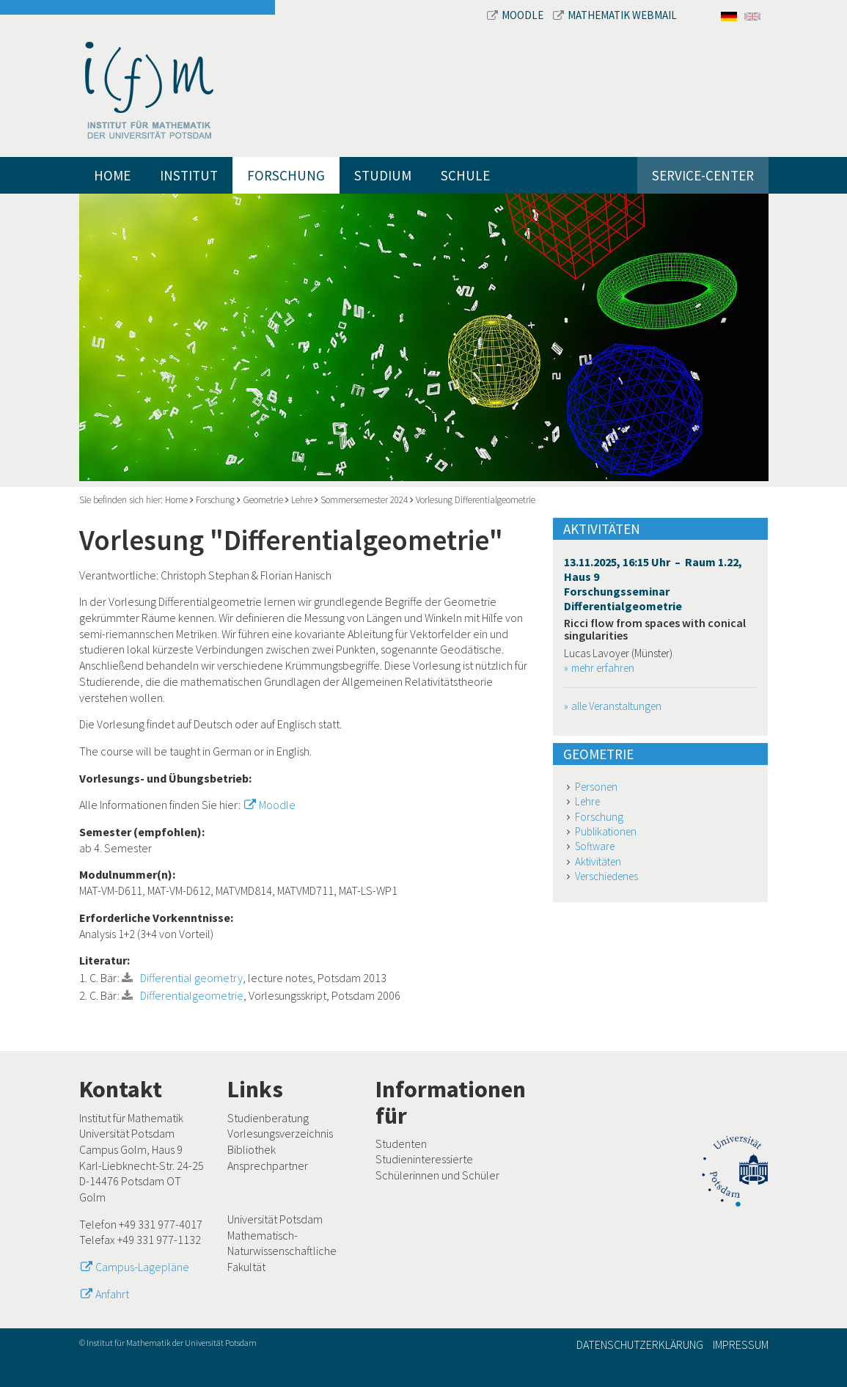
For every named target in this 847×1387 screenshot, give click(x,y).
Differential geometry (191, 977)
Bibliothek (251, 1149)
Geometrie (263, 500)
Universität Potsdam (275, 1219)
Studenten (401, 1143)
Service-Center (703, 175)
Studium (382, 175)
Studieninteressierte (424, 1159)
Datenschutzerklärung (639, 1344)
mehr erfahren (602, 668)
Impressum (741, 1344)
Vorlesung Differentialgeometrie (475, 500)
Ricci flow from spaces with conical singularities (655, 629)
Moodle (516, 15)
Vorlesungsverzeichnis (280, 1133)
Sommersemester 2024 (364, 500)
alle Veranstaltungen (616, 706)
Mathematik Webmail (615, 15)
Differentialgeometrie (191, 995)
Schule (465, 175)
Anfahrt (112, 1294)
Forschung (286, 175)
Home (112, 175)
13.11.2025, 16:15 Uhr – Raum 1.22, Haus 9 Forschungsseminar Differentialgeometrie (653, 584)
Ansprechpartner (267, 1165)
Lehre (301, 500)
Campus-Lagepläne (142, 1266)
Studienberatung (268, 1117)
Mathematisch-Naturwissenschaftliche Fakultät (282, 1251)
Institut (189, 175)
